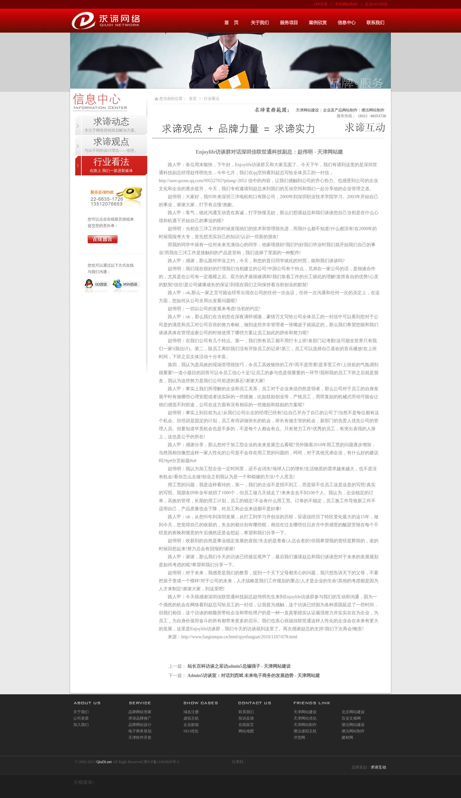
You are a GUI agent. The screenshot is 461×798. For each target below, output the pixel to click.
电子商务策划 (139, 731)
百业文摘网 (351, 718)
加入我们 (81, 724)
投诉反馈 (246, 718)
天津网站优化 (305, 718)
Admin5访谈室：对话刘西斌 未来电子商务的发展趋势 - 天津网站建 (254, 675)
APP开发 (320, 4)
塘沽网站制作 (372, 110)
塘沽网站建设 (353, 724)
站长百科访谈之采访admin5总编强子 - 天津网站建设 (239, 666)
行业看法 (211, 98)
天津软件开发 (139, 737)
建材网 (347, 737)
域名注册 (191, 712)
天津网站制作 (305, 724)
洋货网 (299, 737)
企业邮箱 (191, 724)
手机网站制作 (346, 4)
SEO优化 (190, 731)
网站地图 (246, 731)
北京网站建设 (353, 712)
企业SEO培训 (376, 4)
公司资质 (81, 718)
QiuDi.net (104, 762)
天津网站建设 (307, 110)
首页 (193, 98)
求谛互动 (378, 767)
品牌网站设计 (139, 724)
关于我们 (81, 712)
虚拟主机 (191, 718)
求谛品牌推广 (139, 718)
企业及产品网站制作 (340, 110)
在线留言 (246, 724)
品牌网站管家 (139, 712)
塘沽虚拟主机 (305, 731)
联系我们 (246, 712)
